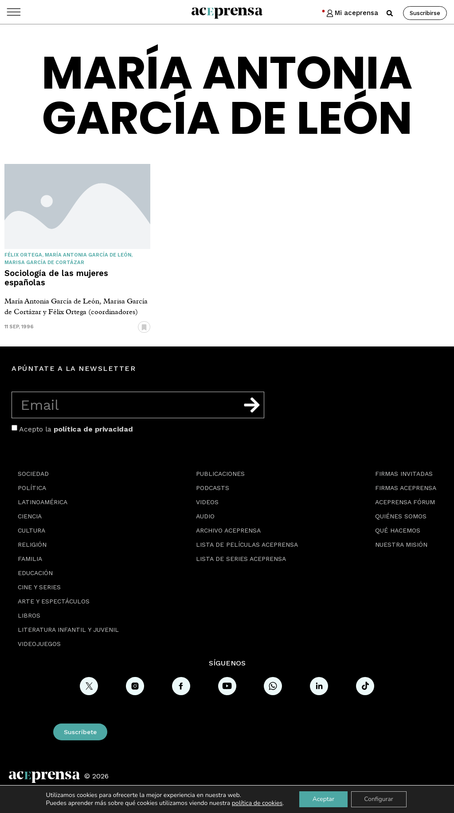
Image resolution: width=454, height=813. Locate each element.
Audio (205, 516)
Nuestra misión (401, 544)
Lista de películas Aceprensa (247, 544)
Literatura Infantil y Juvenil (68, 629)
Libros (29, 615)
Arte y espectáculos (54, 601)
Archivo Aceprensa (228, 530)
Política (32, 487)
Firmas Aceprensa (405, 487)
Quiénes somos (401, 516)
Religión (32, 544)
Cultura (31, 530)
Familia (30, 558)
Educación (35, 572)
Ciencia (30, 516)
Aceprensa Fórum (405, 502)
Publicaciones (220, 473)
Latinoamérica (42, 502)
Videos (207, 502)
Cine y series (39, 587)
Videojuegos (39, 643)
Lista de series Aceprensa (241, 558)
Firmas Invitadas (404, 473)
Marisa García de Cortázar (44, 262)
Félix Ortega (23, 255)
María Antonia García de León (88, 255)
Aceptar (323, 799)
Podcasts (212, 487)
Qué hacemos (397, 530)
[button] (390, 13)
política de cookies (256, 803)
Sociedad (33, 473)
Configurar (379, 799)
